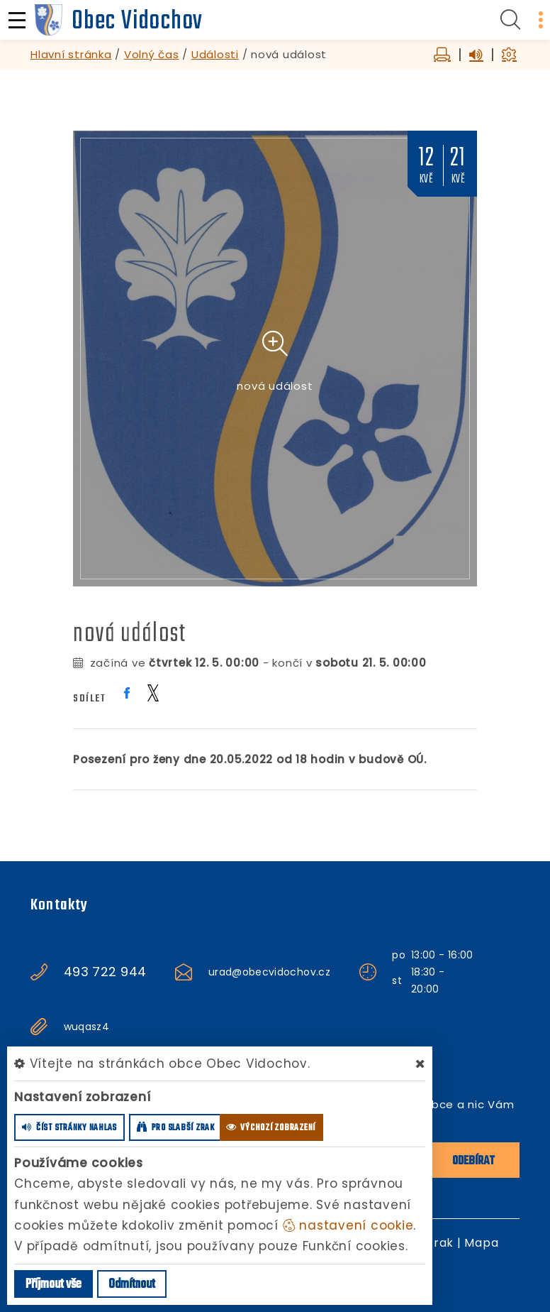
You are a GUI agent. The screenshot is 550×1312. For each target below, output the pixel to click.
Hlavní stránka (71, 54)
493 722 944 (105, 971)
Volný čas (151, 54)
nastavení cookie (348, 1225)
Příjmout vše (54, 1284)
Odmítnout (131, 1284)
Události (215, 54)
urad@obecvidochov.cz (269, 972)
